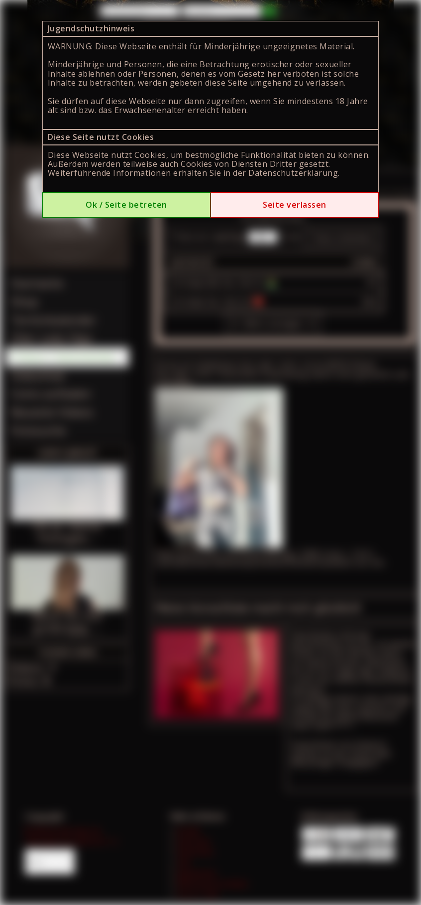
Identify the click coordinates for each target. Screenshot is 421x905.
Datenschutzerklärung (293, 172)
